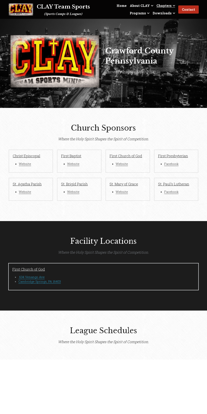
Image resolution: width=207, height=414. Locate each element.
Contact (188, 9)
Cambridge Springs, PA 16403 (39, 281)
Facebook (171, 164)
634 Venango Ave (31, 277)
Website (25, 164)
